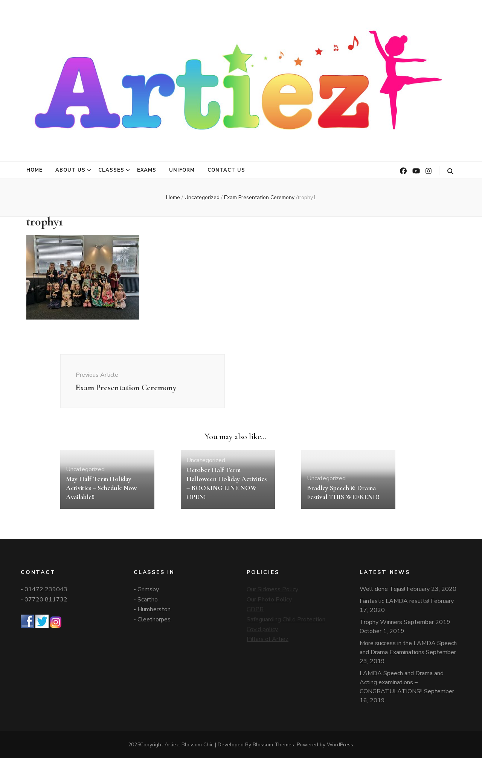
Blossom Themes (273, 744)
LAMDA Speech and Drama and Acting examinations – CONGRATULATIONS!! (402, 682)
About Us (70, 170)
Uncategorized (202, 197)
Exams (147, 170)
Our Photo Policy (269, 599)
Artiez (172, 744)
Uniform (182, 170)
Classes (111, 170)
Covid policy (262, 629)
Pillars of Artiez (267, 639)
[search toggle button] (450, 171)
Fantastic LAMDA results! (394, 601)
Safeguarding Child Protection (286, 619)
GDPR (255, 609)
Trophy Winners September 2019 (405, 622)
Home (34, 170)
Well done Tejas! (382, 589)
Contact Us (226, 170)
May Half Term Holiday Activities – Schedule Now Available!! (101, 488)
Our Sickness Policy (272, 589)
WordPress (340, 744)
